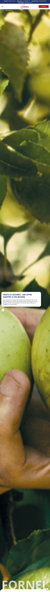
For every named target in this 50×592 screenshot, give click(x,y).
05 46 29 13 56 (25, 2)
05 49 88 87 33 (23, 1)
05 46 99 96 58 (39, 1)
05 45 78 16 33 (9, 1)
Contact (44, 6)
